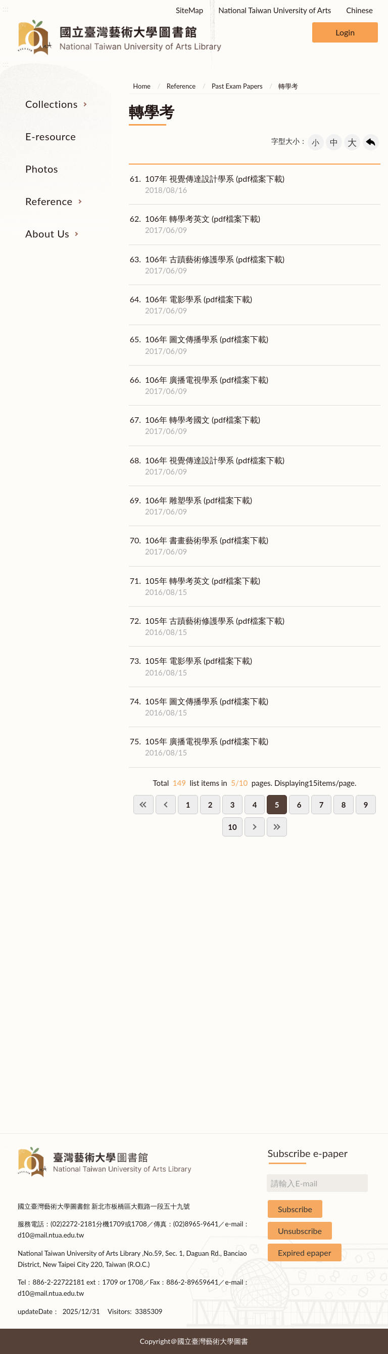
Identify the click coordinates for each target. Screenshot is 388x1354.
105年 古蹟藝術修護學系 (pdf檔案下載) (206, 626)
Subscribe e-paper (308, 1153)
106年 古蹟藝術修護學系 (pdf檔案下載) (206, 264)
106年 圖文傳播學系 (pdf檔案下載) (198, 344)
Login (345, 32)
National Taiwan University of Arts (274, 10)
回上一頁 (371, 142)
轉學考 (288, 86)
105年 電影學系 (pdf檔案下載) (190, 666)
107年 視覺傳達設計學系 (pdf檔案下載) (206, 184)
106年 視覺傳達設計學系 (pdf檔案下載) (206, 465)
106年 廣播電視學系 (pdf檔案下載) (198, 385)
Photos (41, 169)
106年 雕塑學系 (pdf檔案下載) (190, 505)
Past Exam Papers (237, 86)
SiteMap (189, 10)
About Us (47, 233)
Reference (49, 201)
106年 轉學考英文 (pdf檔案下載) (194, 224)
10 (232, 826)
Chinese (359, 10)
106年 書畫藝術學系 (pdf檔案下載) (198, 545)
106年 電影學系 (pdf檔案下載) (190, 304)
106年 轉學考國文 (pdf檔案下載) (194, 425)
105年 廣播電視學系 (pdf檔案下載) (198, 747)
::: (6, 8)
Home (142, 86)
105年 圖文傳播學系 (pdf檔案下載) (198, 707)
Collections (51, 104)
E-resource (50, 136)
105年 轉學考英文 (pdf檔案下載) (194, 586)
